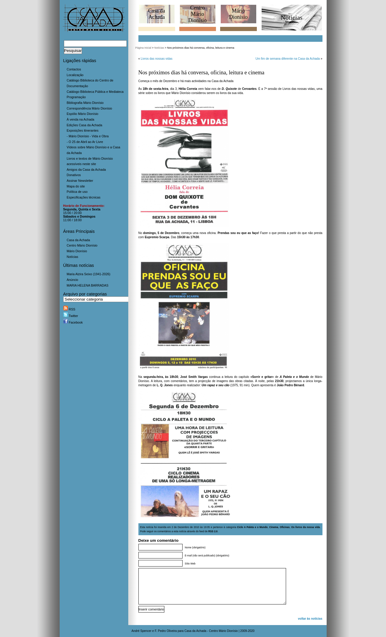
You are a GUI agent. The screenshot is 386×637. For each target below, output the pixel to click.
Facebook (73, 322)
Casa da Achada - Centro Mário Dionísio (211, 631)
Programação (76, 97)
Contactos (74, 69)
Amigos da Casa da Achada (86, 169)
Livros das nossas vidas (156, 58)
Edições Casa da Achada (84, 125)
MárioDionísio (238, 14)
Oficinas (285, 527)
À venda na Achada (80, 119)
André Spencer (142, 631)
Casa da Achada (78, 240)
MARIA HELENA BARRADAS (88, 285)
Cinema (273, 527)
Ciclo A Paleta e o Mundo (252, 527)
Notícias (72, 257)
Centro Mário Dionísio (82, 245)
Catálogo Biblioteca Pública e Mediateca (95, 91)
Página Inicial (143, 47)
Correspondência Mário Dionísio (89, 108)
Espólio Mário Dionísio (82, 114)
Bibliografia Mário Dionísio (85, 102)
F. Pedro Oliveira (166, 631)
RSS (69, 309)
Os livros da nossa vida (305, 527)
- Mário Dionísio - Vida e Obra (88, 136)
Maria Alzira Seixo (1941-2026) (88, 274)
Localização (75, 75)
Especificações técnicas (84, 197)
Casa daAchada (156, 14)
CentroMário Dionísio (197, 14)
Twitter (70, 316)
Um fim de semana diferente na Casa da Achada (287, 58)
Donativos (74, 175)
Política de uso (77, 191)
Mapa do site (76, 186)
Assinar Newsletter (80, 180)
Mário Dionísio (77, 251)
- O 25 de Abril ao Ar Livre (85, 142)
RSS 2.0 (212, 531)
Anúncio (72, 279)
